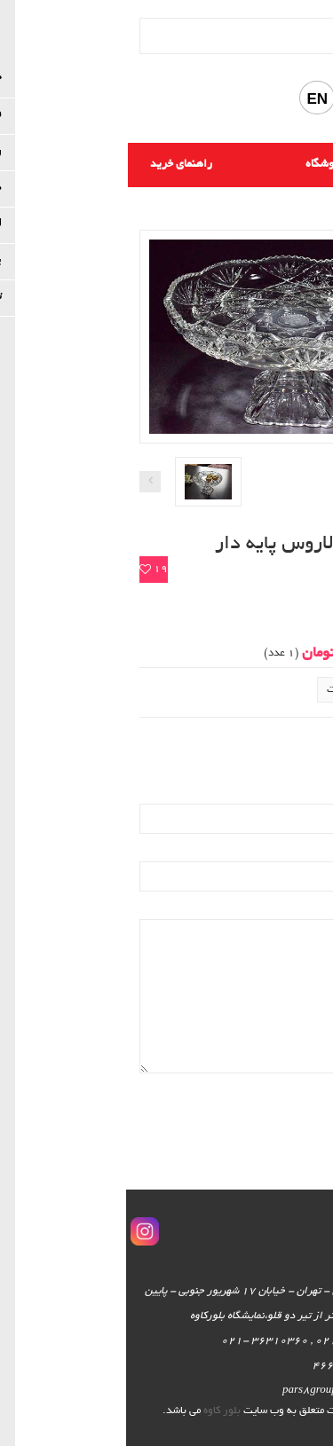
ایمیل (307, 793)
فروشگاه (198, 165)
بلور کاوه (96, 1411)
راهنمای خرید (55, 165)
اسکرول (309, 1402)
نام (313, 850)
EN (191, 98)
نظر (312, 908)
